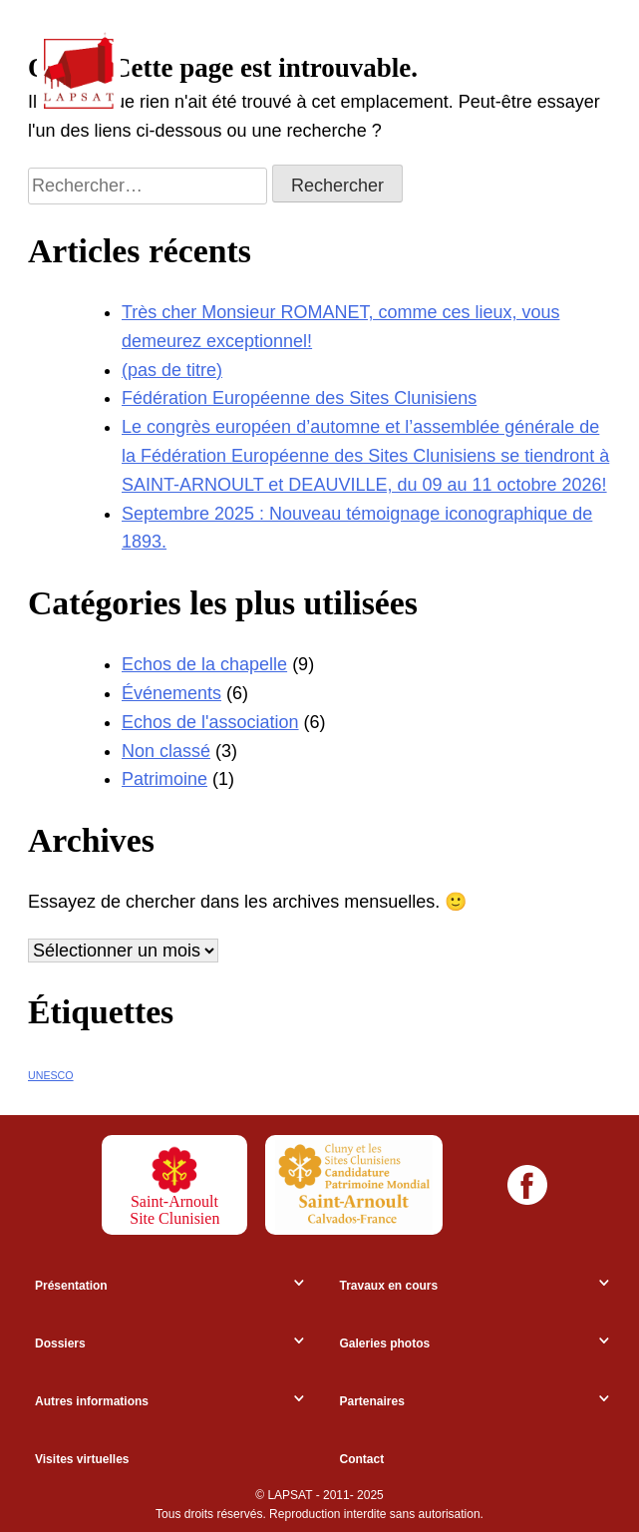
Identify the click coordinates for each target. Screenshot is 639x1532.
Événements (171, 693)
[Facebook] (527, 1185)
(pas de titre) (172, 370)
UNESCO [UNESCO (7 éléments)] (51, 1075)
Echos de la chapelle (204, 664)
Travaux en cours (389, 1286)
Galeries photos (385, 1343)
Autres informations (92, 1401)
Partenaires (372, 1401)
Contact (362, 1459)
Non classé (166, 751)
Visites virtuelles (82, 1459)
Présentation (71, 1286)
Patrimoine (164, 779)
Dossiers (60, 1343)
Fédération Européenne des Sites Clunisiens (299, 398)
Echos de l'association (210, 722)
